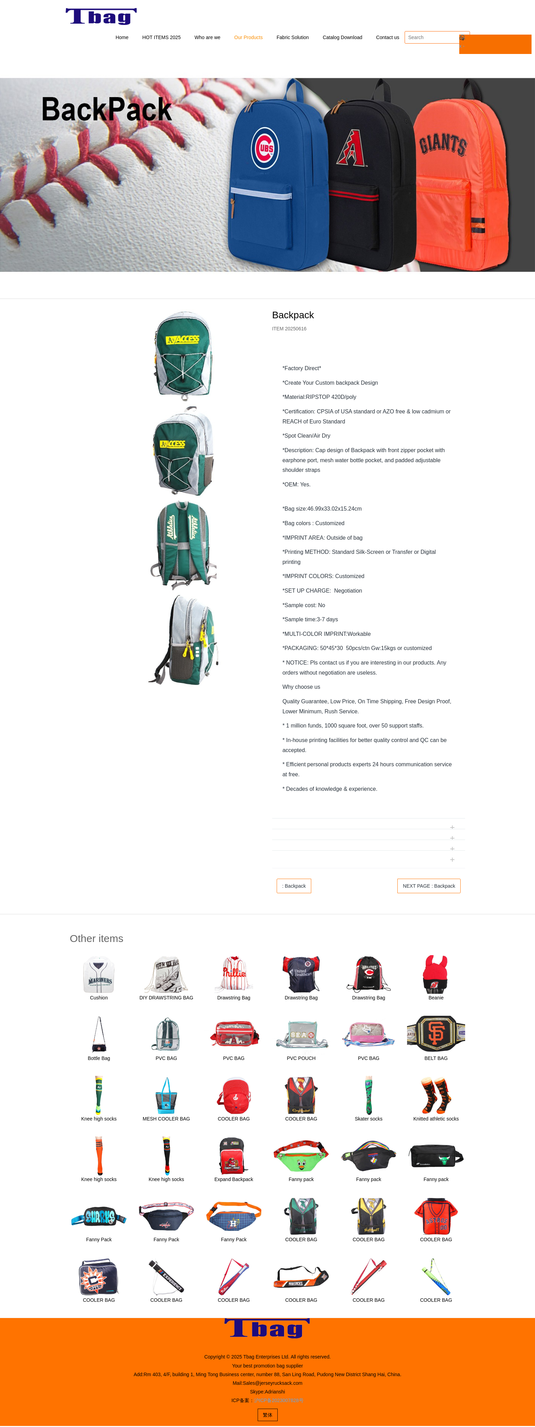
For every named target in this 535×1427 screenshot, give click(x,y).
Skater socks (368, 1120)
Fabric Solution (293, 38)
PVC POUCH (301, 1059)
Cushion (99, 999)
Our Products (248, 38)
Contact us (387, 38)
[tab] (368, 354)
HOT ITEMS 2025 (161, 38)
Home (122, 38)
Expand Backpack (233, 1180)
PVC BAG (166, 1059)
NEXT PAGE (429, 887)
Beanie (436, 999)
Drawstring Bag (233, 999)
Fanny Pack (99, 1241)
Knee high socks (99, 1120)
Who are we (208, 38)
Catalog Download (342, 38)
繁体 (268, 1416)
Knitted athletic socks (436, 1120)
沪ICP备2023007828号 (279, 1402)
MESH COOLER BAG (166, 1120)
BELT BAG (436, 1059)
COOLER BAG (234, 1120)
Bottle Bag (99, 1059)
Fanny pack (301, 1180)
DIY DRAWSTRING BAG (166, 999)
